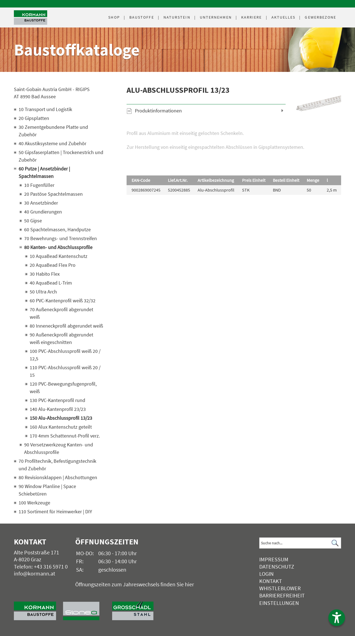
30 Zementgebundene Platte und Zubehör (53, 131)
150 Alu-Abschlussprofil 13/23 (61, 418)
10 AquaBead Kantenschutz (58, 256)
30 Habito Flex (45, 274)
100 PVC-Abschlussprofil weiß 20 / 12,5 (65, 355)
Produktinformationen (158, 110)
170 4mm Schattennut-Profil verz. (65, 436)
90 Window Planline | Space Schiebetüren (47, 490)
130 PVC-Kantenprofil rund (57, 400)
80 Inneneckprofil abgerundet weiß (66, 326)
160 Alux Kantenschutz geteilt (61, 427)
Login (266, 573)
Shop (114, 17)
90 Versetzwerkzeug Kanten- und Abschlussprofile (58, 448)
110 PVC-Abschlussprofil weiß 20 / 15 (65, 371)
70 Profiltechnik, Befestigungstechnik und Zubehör (57, 465)
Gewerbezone (320, 17)
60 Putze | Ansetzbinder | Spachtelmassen (44, 172)
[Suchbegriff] (300, 543)
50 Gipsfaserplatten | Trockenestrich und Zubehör (61, 156)
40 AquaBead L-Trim (51, 283)
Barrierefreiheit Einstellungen (282, 599)
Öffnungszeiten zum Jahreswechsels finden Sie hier (134, 584)
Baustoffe (141, 17)
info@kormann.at (34, 573)
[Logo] (30, 17)
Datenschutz (276, 566)
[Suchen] (335, 543)
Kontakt (270, 580)
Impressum (273, 559)
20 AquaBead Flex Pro (52, 265)
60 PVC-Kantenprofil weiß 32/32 (62, 300)
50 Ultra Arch (43, 291)
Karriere (251, 17)
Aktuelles (283, 17)
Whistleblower (280, 588)
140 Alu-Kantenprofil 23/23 (58, 409)
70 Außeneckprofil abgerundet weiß (61, 313)
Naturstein (176, 17)
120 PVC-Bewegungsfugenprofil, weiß (63, 387)
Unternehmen (216, 17)
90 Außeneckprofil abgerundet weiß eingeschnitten (61, 338)
